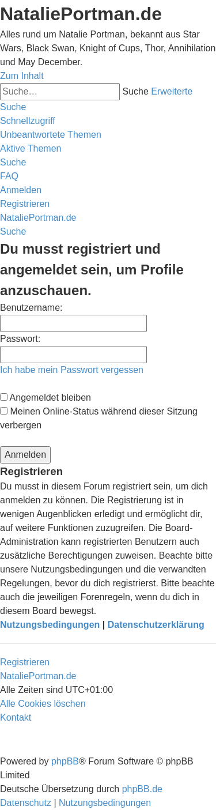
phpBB (65, 761)
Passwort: (20, 339)
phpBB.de (142, 789)
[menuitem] (50, 135)
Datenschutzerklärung (156, 625)
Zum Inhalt (22, 76)
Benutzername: (31, 307)
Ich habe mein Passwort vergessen (71, 370)
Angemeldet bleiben (45, 397)
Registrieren (25, 662)
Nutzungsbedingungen (50, 625)
